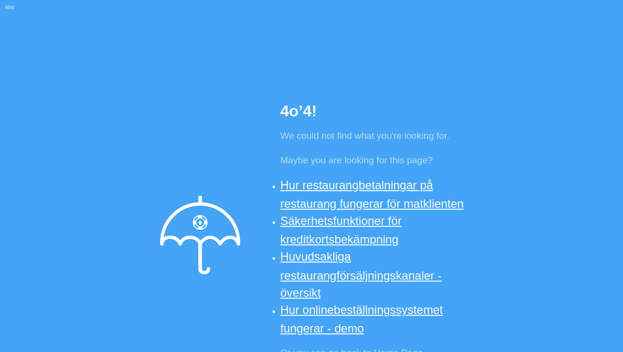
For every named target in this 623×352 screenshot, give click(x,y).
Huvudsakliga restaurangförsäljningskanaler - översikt (361, 274)
